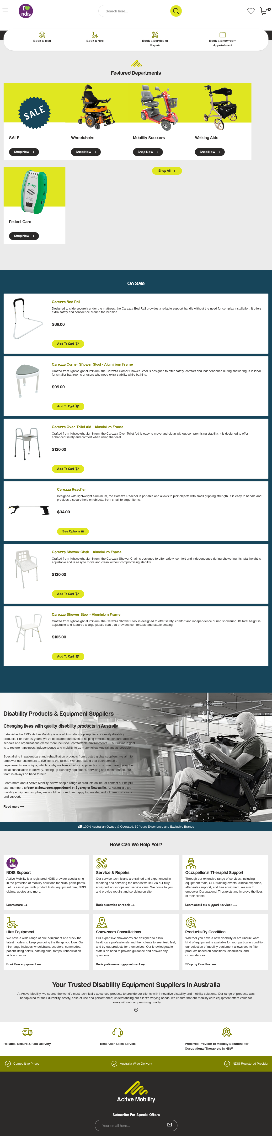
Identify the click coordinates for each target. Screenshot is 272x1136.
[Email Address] (136, 1125)
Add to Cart (68, 344)
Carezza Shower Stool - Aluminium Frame (86, 614)
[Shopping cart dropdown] (265, 11)
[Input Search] (134, 11)
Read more (14, 807)
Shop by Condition (200, 964)
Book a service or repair (115, 905)
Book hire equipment (23, 964)
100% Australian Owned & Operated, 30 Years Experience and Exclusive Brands (136, 826)
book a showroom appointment (49, 788)
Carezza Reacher (71, 489)
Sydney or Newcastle (90, 788)
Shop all (167, 171)
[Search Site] (176, 11)
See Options (73, 531)
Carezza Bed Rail (66, 302)
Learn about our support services (211, 905)
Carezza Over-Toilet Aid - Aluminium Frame (87, 427)
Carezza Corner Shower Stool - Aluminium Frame (92, 364)
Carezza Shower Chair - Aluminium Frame (87, 552)
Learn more (16, 905)
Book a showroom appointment (120, 964)
